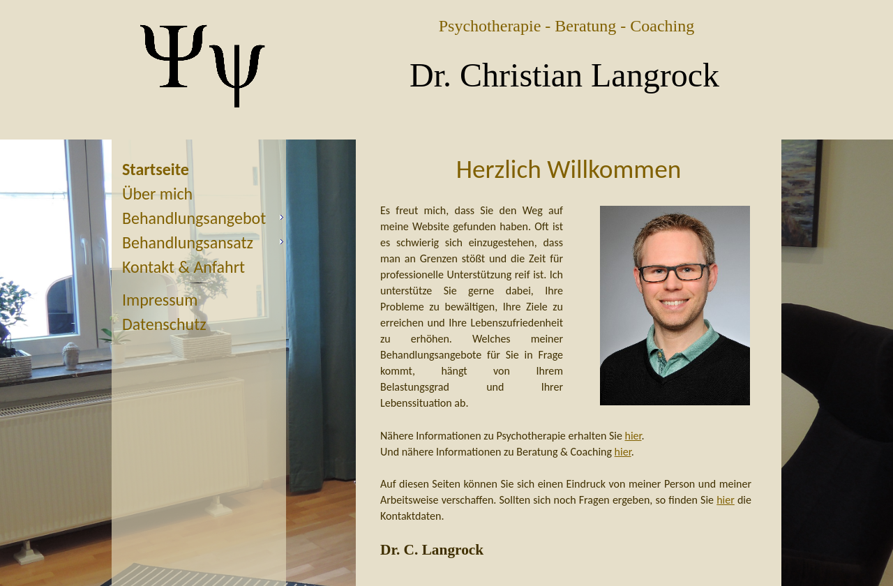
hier (633, 435)
